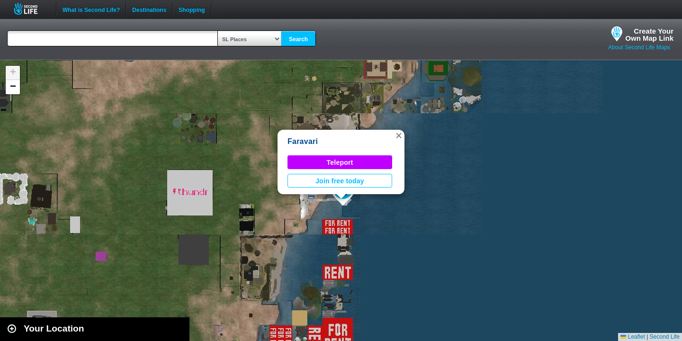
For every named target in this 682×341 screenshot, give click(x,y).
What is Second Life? (91, 9)
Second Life (31, 8)
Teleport (340, 162)
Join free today (339, 181)
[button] (398, 135)
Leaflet (632, 336)
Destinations (149, 9)
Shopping (192, 9)
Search (298, 39)
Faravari (302, 141)
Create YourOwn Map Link (649, 34)
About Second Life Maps (639, 47)
